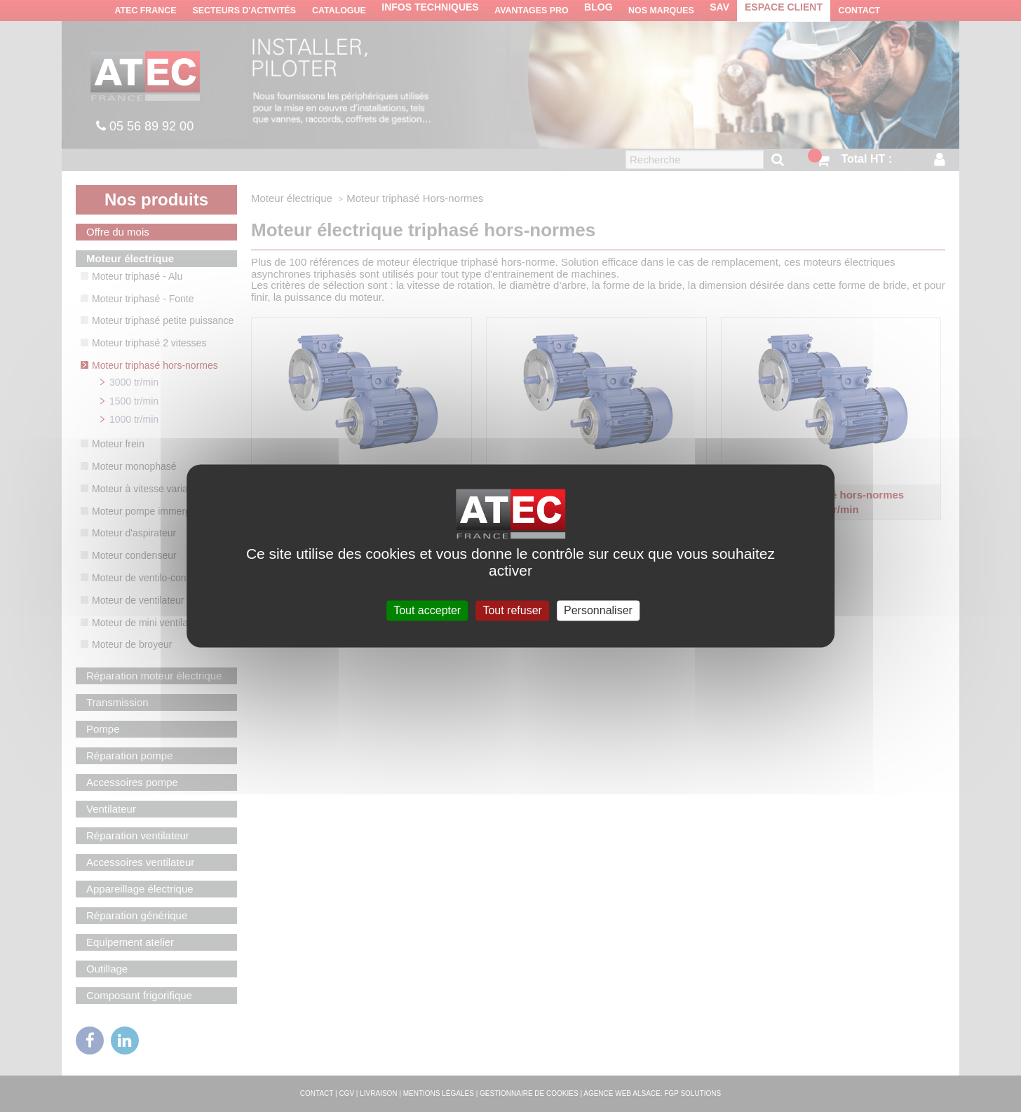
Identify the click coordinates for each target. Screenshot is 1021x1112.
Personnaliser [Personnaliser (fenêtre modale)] (598, 610)
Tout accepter (427, 610)
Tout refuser (511, 610)
